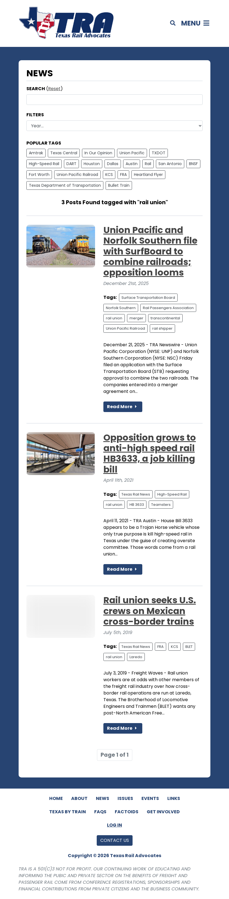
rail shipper (162, 328)
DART (71, 163)
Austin (132, 163)
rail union (114, 318)
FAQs (100, 812)
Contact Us (114, 840)
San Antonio (170, 163)
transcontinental (165, 318)
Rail (148, 163)
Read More (123, 406)
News (102, 798)
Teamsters (161, 504)
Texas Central (63, 153)
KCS (109, 174)
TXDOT (158, 153)
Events (150, 798)
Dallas (112, 163)
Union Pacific (132, 153)
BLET (189, 646)
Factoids (126, 812)
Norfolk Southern (121, 307)
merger (136, 318)
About (79, 798)
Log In (114, 825)
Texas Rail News (135, 494)
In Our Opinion (98, 153)
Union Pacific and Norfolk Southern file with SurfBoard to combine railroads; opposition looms (150, 251)
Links (173, 798)
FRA (123, 174)
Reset (54, 88)
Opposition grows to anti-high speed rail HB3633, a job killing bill (149, 453)
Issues (125, 798)
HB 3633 (137, 504)
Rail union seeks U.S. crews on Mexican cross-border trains (149, 611)
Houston (92, 163)
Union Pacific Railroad (77, 174)
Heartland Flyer (148, 174)
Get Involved (163, 812)
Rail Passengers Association (168, 307)
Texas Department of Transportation (65, 185)
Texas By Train (67, 812)
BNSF (193, 163)
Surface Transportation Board (148, 297)
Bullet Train (119, 185)
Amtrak (36, 153)
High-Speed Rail (44, 163)
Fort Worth (39, 174)
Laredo (136, 657)
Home (56, 798)
